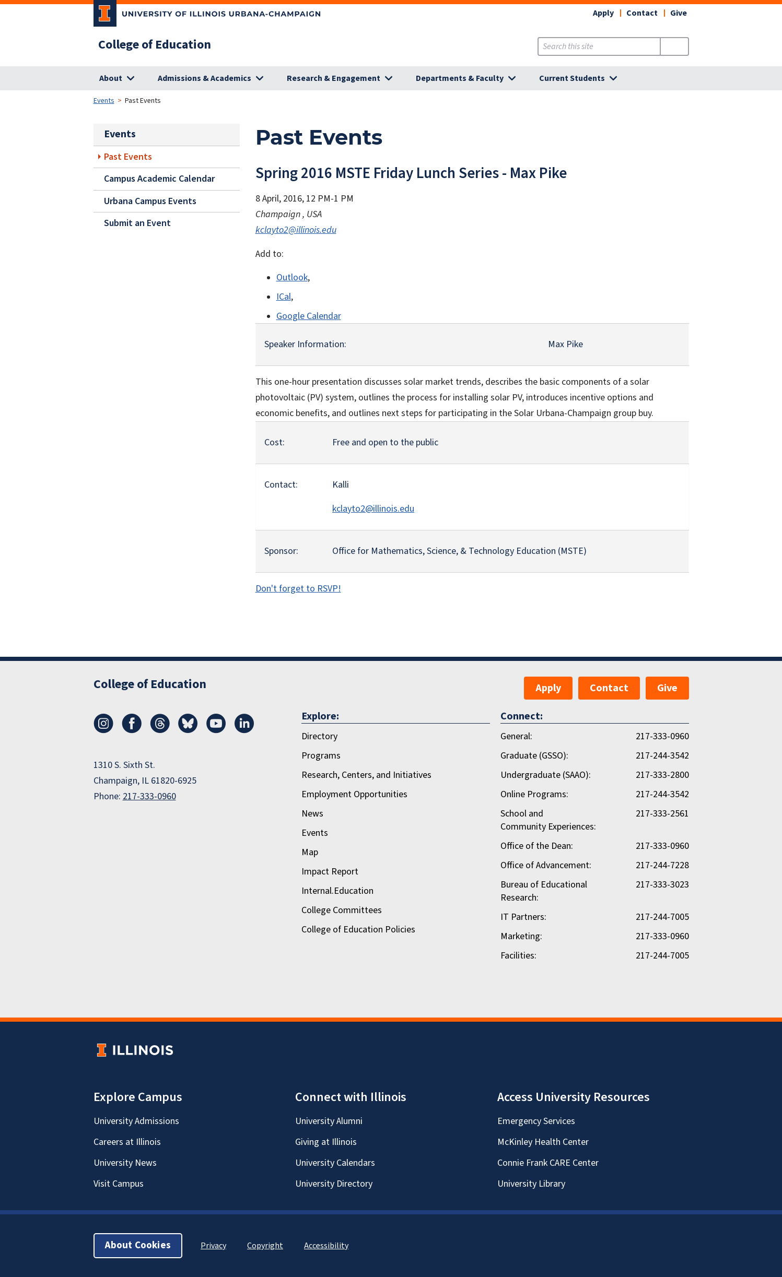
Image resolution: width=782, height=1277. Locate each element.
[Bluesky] (188, 730)
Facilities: (518, 955)
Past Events (128, 156)
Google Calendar (308, 316)
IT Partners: (523, 917)
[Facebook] (132, 730)
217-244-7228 (662, 865)
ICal (283, 296)
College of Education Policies (358, 929)
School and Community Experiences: (548, 820)
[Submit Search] (674, 46)
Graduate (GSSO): (534, 755)
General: (516, 736)
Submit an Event (137, 223)
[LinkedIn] (244, 730)
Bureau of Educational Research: (543, 891)
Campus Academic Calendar (159, 178)
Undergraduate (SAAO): (545, 775)
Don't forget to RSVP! (298, 588)
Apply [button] (603, 13)
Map (309, 852)
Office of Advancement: (545, 865)
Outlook (292, 277)
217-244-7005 (662, 917)
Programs (321, 755)
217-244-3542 (662, 755)
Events (104, 101)
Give (678, 13)
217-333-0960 (149, 796)
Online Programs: (534, 794)
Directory (319, 736)
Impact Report (329, 871)
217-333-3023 (662, 884)
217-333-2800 (662, 775)
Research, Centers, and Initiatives (366, 775)
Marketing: (521, 936)
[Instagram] (103, 730)
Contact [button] (642, 13)
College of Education (154, 45)
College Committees (341, 910)
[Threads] (160, 730)
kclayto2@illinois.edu (295, 230)
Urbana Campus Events (150, 201)
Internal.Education (337, 890)
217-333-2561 (662, 813)
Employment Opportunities (354, 794)
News (312, 813)
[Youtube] (216, 730)
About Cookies (138, 1245)
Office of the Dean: (536, 846)
